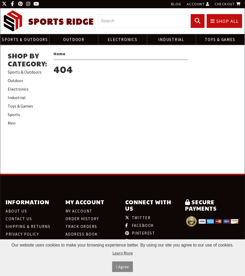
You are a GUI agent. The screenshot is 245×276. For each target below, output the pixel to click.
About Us (16, 211)
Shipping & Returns (28, 226)
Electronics (122, 39)
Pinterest (140, 233)
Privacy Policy (22, 234)
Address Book (82, 234)
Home (59, 53)
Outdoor (73, 39)
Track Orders (81, 226)
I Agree (122, 266)
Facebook (139, 225)
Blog (176, 4)
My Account (79, 211)
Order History (82, 218)
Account (198, 4)
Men (11, 123)
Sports (14, 114)
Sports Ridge (61, 21)
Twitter (137, 217)
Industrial (171, 39)
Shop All (224, 21)
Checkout (228, 4)
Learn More (122, 253)
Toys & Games (220, 39)
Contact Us (19, 218)
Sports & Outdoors (25, 39)
